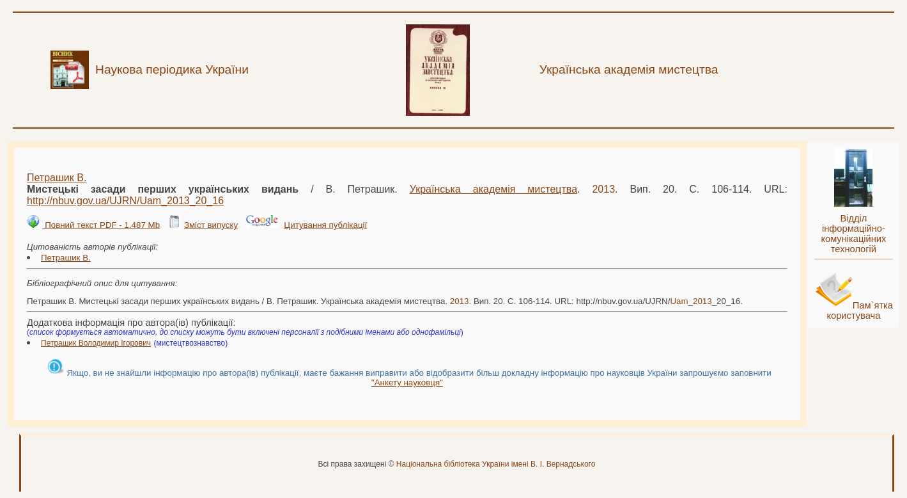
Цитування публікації (325, 225)
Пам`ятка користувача (859, 310)
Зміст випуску (211, 225)
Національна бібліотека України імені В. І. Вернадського (496, 464)
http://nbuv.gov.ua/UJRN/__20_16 (125, 200)
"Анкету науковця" (407, 382)
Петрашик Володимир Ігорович (96, 343)
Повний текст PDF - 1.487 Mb (101, 225)
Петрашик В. (56, 177)
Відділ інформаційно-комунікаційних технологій (853, 233)
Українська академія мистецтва (493, 189)
